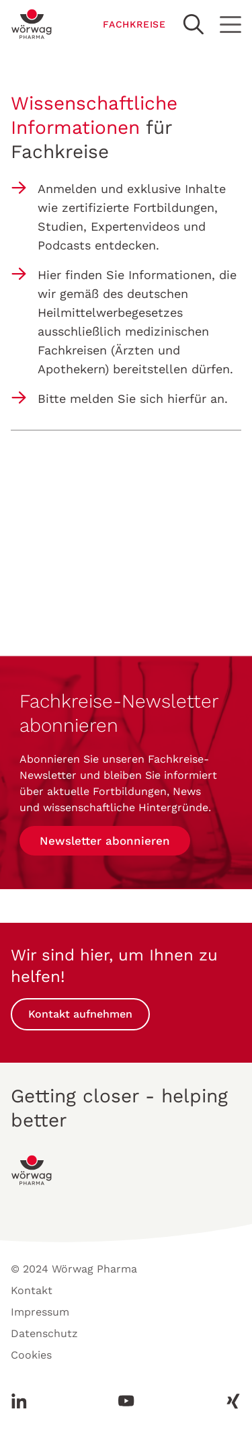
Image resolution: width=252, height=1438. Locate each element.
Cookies (31, 1355)
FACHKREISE (134, 24)
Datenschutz (44, 1333)
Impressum (40, 1311)
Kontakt (31, 1290)
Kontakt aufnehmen (80, 1014)
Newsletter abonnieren (105, 840)
